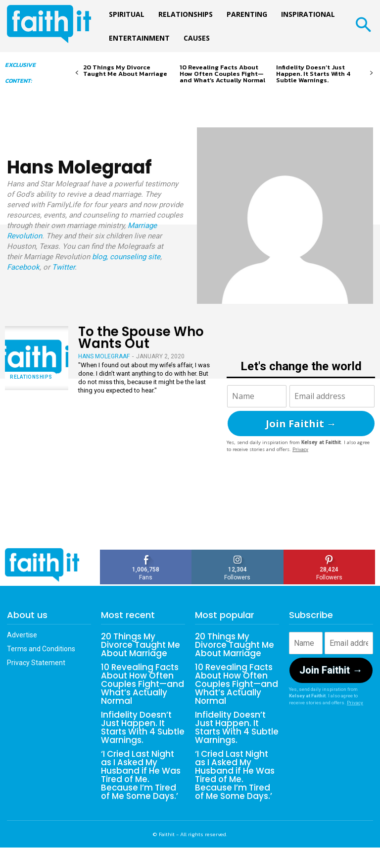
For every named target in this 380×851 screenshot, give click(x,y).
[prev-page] (77, 73)
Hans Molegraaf (104, 356)
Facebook (23, 267)
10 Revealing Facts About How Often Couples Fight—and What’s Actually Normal (222, 73)
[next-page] (371, 73)
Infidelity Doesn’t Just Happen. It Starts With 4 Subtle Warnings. (313, 73)
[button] (363, 26)
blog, (100, 256)
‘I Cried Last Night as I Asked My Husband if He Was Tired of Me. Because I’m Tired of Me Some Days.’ (142, 769)
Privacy (300, 449)
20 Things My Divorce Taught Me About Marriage (125, 70)
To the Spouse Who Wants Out (141, 337)
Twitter (63, 267)
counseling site (135, 256)
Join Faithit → (301, 423)
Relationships (31, 377)
